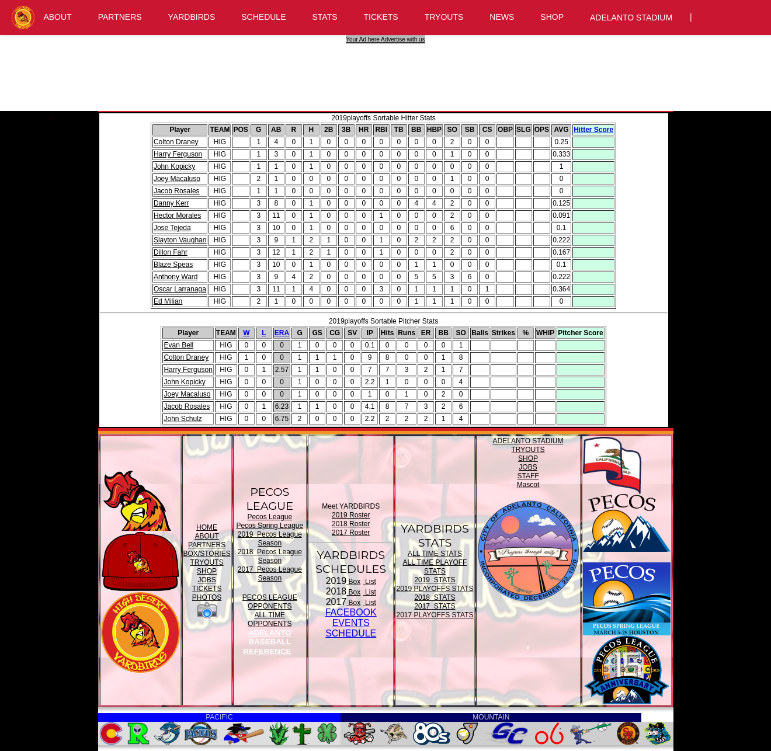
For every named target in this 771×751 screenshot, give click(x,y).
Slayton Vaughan (180, 240)
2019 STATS (434, 580)
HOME (206, 527)
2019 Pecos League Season (270, 538)
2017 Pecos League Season (270, 573)
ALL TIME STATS (435, 554)
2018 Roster (351, 524)
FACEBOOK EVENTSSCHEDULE (351, 622)
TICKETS (381, 17)
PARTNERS (120, 17)
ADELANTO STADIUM (631, 17)
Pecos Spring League (269, 525)
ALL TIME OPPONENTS (269, 619)
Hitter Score (593, 130)
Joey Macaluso (177, 179)
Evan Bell (178, 345)
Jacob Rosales (177, 191)
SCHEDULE (263, 17)
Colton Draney (176, 142)
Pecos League (269, 517)
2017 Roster (351, 533)
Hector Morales (177, 215)
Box (353, 582)
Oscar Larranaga (180, 289)
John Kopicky (174, 166)
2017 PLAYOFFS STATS (434, 615)
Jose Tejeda (172, 228)
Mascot (528, 485)
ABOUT (57, 17)
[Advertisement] (387, 70)
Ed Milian (168, 301)
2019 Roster (351, 515)
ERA (282, 333)
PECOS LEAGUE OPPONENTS (269, 601)
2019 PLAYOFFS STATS (434, 589)
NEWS (501, 17)
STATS (325, 17)
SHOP (552, 17)
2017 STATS (434, 606)
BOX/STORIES (207, 554)
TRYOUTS (444, 17)
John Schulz (183, 419)
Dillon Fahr (170, 252)
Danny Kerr (171, 203)
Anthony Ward (176, 277)
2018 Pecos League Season (270, 556)
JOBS (206, 580)
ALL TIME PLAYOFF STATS (435, 566)
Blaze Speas (173, 264)
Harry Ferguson (178, 154)
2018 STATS (434, 597)
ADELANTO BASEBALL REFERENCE (267, 642)
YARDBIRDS (192, 17)
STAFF (528, 476)
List (369, 582)
